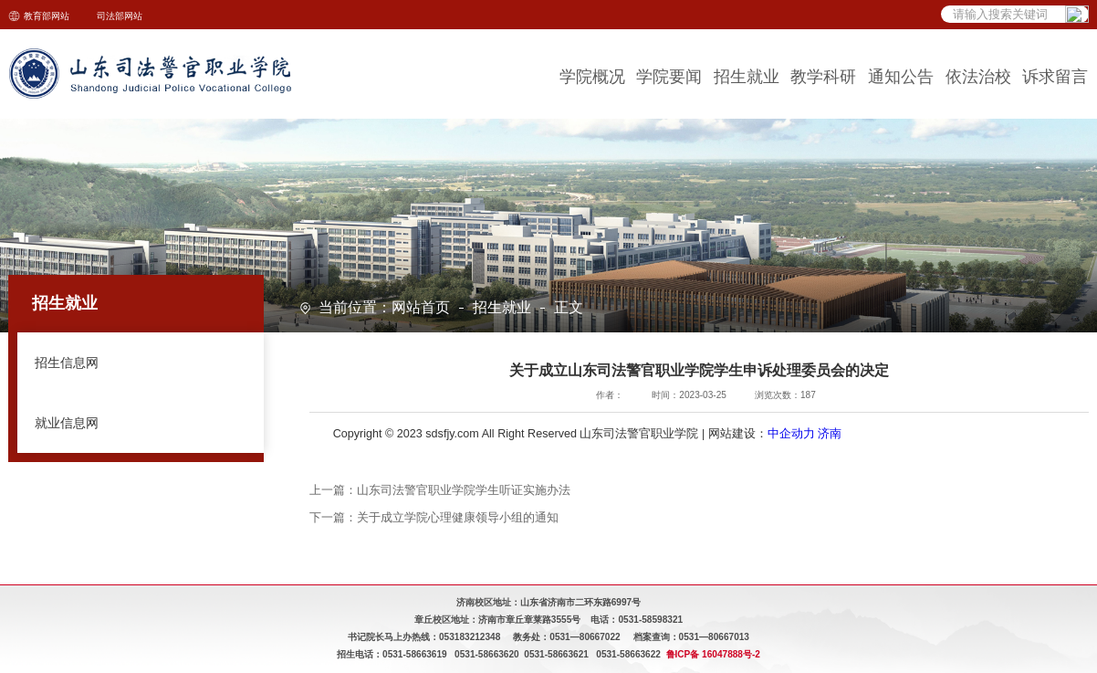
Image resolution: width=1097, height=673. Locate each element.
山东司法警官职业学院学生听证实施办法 (463, 490)
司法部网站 (119, 16)
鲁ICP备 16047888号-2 (713, 654)
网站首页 (421, 308)
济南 (829, 433)
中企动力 (791, 433)
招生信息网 (67, 362)
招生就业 (502, 308)
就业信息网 (67, 422)
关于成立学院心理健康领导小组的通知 (458, 517)
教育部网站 (46, 16)
